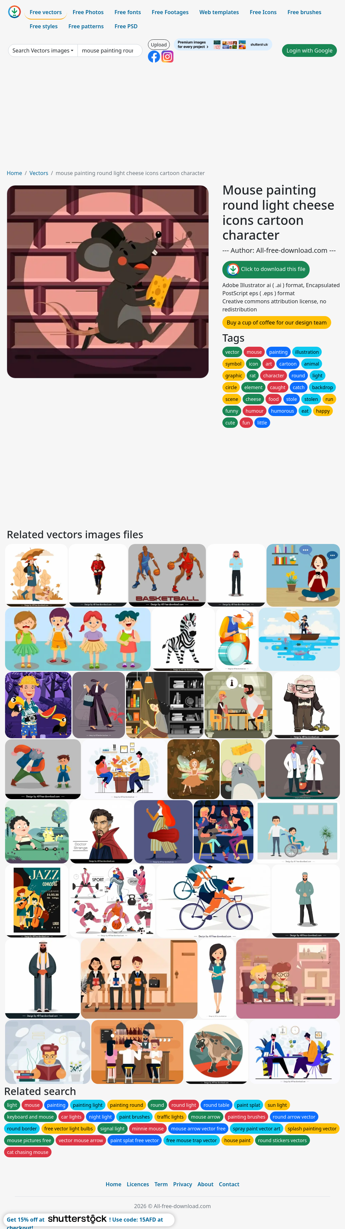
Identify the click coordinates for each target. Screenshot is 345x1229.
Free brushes (304, 12)
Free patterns (86, 26)
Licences (138, 1184)
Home (14, 173)
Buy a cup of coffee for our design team (277, 322)
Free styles (44, 26)
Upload (159, 44)
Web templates (219, 12)
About (205, 1184)
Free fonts (128, 12)
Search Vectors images (40, 50)
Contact (229, 1184)
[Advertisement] (172, 118)
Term (161, 1184)
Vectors (38, 173)
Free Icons (263, 12)
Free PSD (126, 26)
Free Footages (170, 12)
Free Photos (87, 12)
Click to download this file (266, 269)
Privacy (182, 1184)
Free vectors (46, 12)
